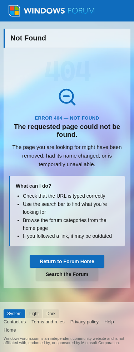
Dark (50, 313)
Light (34, 313)
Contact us (15, 321)
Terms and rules (47, 321)
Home (10, 330)
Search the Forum (67, 274)
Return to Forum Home (67, 261)
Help (109, 321)
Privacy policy (84, 321)
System (14, 313)
